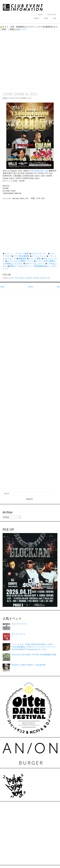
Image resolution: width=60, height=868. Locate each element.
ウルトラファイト (19, 624)
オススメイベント (39, 253)
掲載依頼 (22, 258)
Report (36, 18)
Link (54, 18)
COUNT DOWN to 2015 (20, 94)
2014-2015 (14, 278)
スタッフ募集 (35, 258)
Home (40, 14)
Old (58, 287)
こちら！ (24, 29)
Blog (46, 18)
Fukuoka (36, 278)
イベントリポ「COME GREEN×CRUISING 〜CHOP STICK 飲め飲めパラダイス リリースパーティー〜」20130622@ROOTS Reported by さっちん (34, 647)
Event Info (52, 14)
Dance (21, 278)
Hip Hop (43, 278)
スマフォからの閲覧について (20, 261)
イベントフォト (39, 256)
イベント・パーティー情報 (17, 253)
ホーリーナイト (18, 634)
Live (48, 278)
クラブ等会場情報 (21, 256)
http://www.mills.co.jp (39, 171)
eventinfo (28, 278)
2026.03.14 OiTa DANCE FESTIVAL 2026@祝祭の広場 (33, 654)
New (2, 287)
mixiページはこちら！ (34, 264)
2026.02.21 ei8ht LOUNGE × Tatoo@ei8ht (28, 665)
